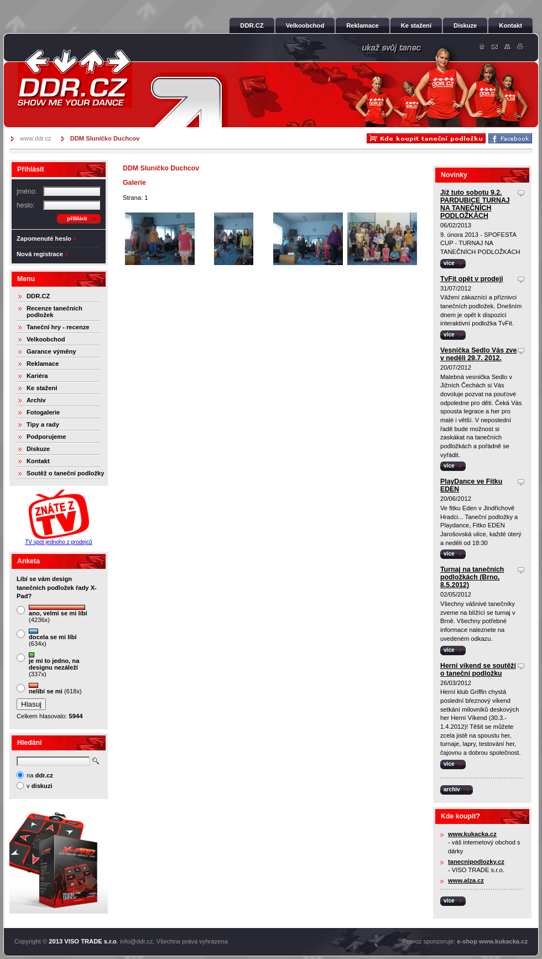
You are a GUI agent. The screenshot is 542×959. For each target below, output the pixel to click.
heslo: (26, 205)
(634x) (52, 638)
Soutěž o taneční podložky (65, 473)
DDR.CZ (38, 296)
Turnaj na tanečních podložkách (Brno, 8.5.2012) (472, 577)
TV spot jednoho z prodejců (58, 542)
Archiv (36, 400)
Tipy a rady (43, 424)
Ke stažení (42, 388)
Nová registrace (40, 254)
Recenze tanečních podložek (54, 311)
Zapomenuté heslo (44, 238)
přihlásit (77, 218)
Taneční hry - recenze (58, 327)
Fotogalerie (43, 412)
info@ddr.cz (136, 941)
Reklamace (43, 363)
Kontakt (38, 461)
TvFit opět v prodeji (471, 279)
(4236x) (58, 614)
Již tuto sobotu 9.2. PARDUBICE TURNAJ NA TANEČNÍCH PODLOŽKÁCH (475, 204)
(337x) (54, 664)
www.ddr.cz (35, 138)
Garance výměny (51, 351)
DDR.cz (75, 78)
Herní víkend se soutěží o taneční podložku (478, 669)
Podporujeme (46, 436)
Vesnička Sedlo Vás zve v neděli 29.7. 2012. (478, 354)
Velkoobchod (46, 339)
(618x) (55, 688)
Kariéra (37, 375)
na (40, 775)
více (449, 263)
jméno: (27, 191)
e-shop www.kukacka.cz (492, 941)
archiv (452, 789)
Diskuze (38, 448)
